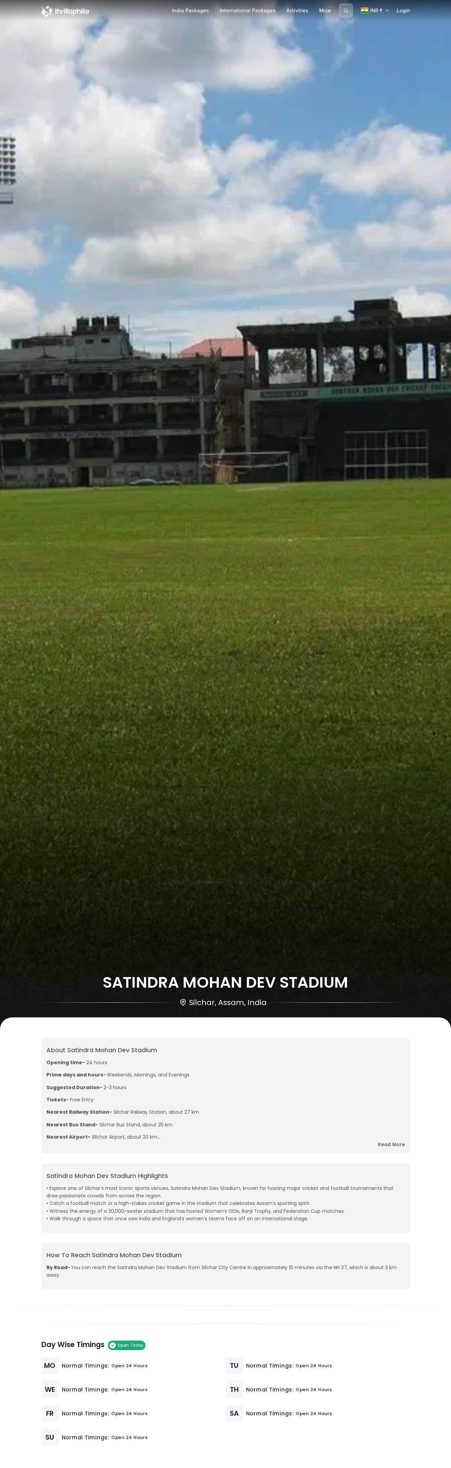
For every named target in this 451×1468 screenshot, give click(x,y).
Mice (325, 10)
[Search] (346, 10)
